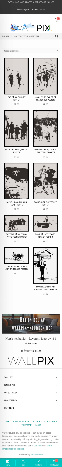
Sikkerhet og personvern (45, 421)
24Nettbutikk (37, 454)
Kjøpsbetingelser (21, 421)
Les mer (38, 445)
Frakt (7, 421)
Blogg (38, 425)
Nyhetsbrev (26, 425)
